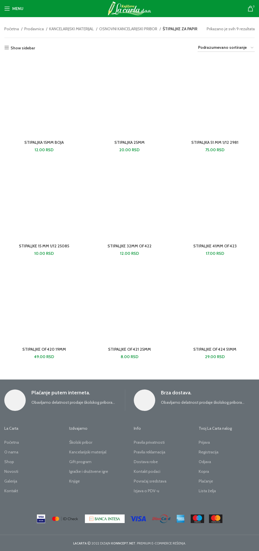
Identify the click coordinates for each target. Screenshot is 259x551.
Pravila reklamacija (149, 452)
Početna (12, 28)
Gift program (80, 461)
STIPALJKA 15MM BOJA (44, 142)
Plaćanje (206, 481)
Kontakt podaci (147, 471)
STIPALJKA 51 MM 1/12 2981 (214, 142)
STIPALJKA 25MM (129, 142)
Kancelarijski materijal (87, 452)
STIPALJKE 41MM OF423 (215, 246)
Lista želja (207, 490)
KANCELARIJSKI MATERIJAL (72, 28)
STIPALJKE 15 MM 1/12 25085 (44, 246)
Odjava (205, 461)
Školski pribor (80, 442)
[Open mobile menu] (13, 8)
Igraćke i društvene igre (88, 471)
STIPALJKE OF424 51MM (214, 349)
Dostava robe (146, 461)
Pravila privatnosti (149, 442)
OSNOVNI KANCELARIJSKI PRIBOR (128, 28)
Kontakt (11, 490)
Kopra (204, 471)
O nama (11, 452)
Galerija (10, 481)
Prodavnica (34, 28)
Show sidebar (23, 47)
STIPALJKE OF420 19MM (44, 349)
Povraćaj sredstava (150, 481)
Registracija (208, 452)
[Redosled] (226, 48)
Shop (9, 461)
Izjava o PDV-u (146, 490)
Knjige (74, 481)
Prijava (204, 442)
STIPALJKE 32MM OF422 (129, 246)
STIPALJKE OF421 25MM (129, 349)
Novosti (11, 471)
